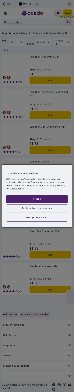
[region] (37, 196)
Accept (37, 199)
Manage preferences (37, 217)
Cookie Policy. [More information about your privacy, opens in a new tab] (17, 188)
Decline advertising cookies (37, 208)
